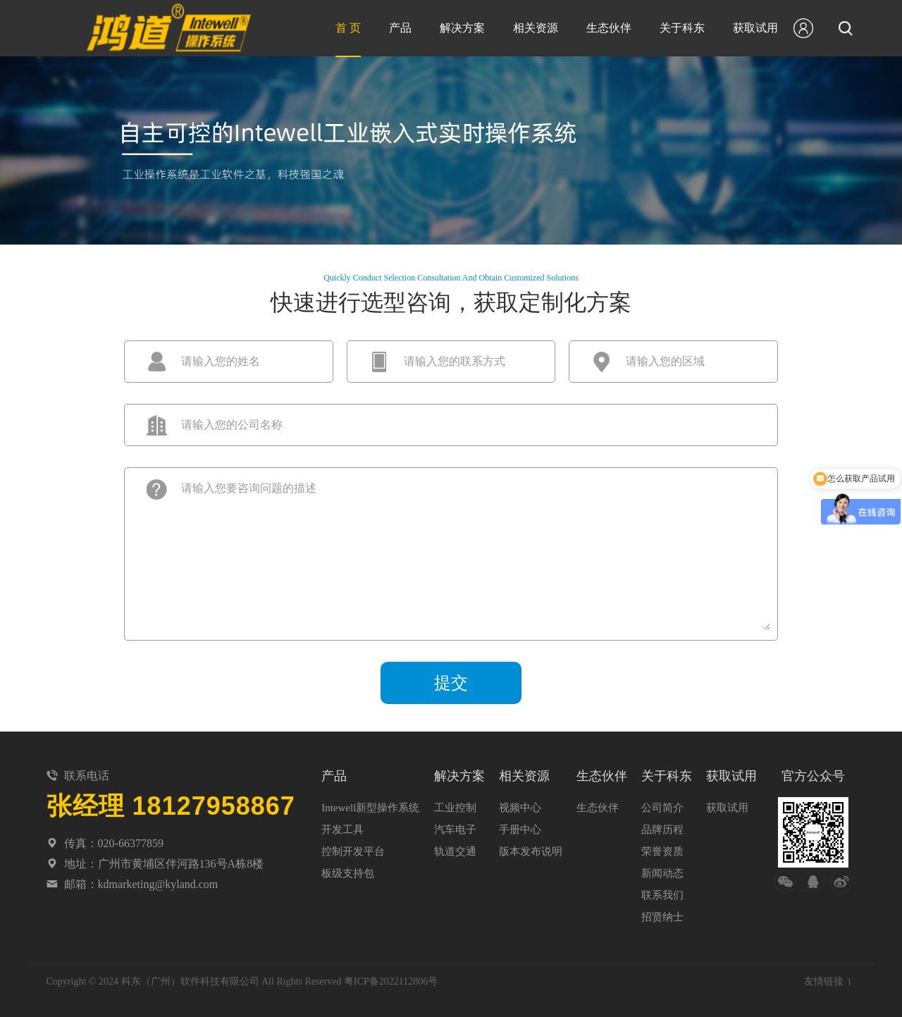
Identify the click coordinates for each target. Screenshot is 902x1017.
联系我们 (662, 895)
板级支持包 (347, 873)
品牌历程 (662, 829)
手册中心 (520, 829)
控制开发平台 (353, 851)
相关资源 (535, 28)
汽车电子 (455, 829)
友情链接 (824, 981)
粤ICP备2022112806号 (391, 981)
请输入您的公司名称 (232, 425)
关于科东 (682, 28)
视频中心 (520, 807)
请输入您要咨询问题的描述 (248, 488)
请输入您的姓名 (220, 361)
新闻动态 (662, 873)
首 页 (348, 28)
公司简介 (662, 807)
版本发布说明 (530, 851)
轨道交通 (455, 851)
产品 (400, 28)
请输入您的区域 (665, 361)
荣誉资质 (662, 851)
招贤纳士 (662, 917)
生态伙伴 (608, 28)
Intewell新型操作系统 (370, 807)
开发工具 (342, 829)
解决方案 (462, 28)
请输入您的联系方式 (454, 361)
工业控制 (455, 807)
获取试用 (755, 28)
